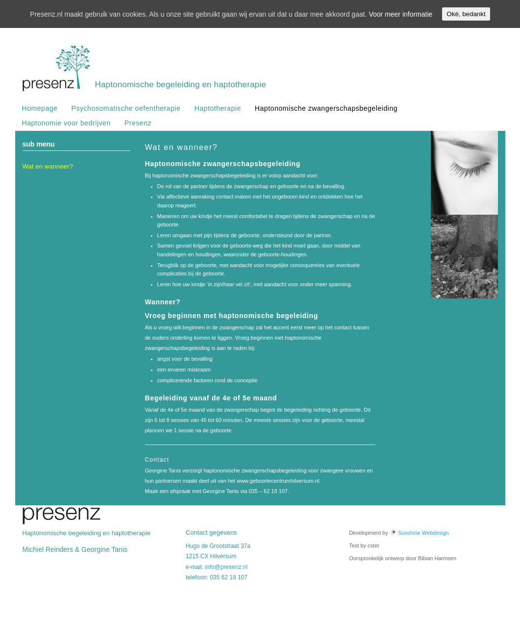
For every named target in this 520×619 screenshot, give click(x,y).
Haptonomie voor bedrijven (66, 123)
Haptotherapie (218, 108)
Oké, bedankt (465, 14)
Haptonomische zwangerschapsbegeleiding (326, 108)
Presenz (137, 123)
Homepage (40, 108)
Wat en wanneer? (48, 166)
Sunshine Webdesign (419, 533)
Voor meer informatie (400, 14)
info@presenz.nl (226, 567)
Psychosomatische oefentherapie (125, 108)
